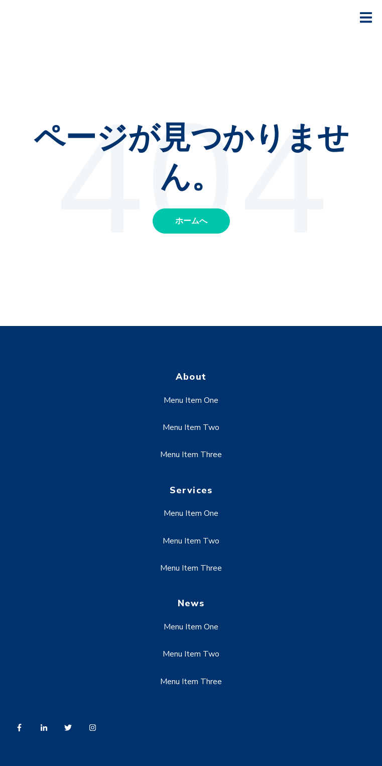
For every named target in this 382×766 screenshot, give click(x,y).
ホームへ (191, 221)
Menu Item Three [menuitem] (191, 454)
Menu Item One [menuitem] (191, 400)
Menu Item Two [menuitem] (191, 427)
